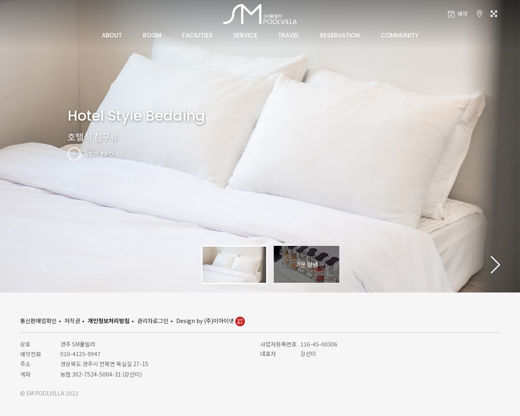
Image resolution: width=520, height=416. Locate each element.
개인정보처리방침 (108, 321)
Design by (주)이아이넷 (210, 321)
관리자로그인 (153, 321)
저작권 (72, 321)
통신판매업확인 (38, 321)
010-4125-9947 (80, 354)
